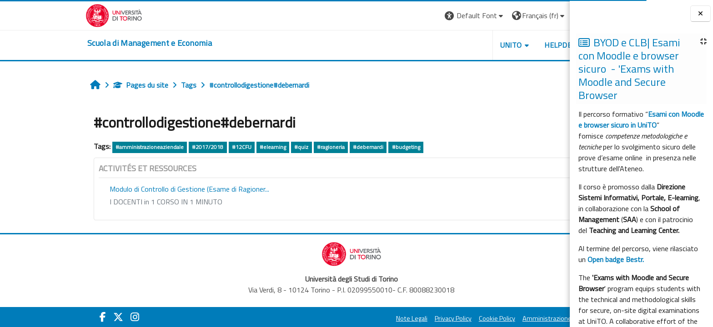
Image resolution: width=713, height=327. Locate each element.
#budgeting (339, 147)
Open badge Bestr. (615, 259)
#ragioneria (264, 147)
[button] (408, 16)
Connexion (528, 15)
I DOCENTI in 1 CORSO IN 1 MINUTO (99, 201)
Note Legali (345, 318)
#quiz (235, 147)
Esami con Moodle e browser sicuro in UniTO (641, 119)
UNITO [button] (444, 45)
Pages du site (74, 84)
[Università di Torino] (47, 14)
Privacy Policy (386, 318)
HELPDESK (496, 45)
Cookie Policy (430, 318)
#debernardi (301, 147)
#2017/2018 (141, 147)
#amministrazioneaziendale (83, 147)
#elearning (206, 147)
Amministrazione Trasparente (498, 318)
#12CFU (175, 147)
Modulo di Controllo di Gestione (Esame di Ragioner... (123, 188)
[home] (83, 43)
